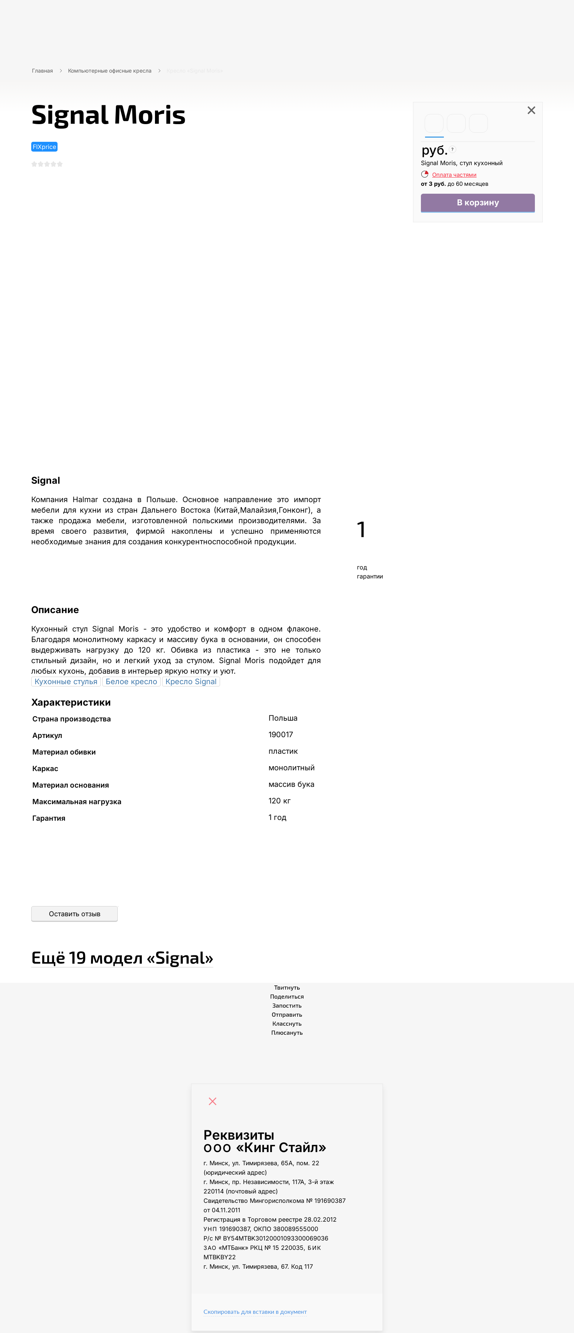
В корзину (478, 204)
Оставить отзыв (74, 916)
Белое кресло (131, 683)
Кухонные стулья (66, 683)
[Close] (214, 1104)
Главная (42, 70)
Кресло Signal (191, 683)
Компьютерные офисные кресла (110, 70)
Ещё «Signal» (150, 956)
